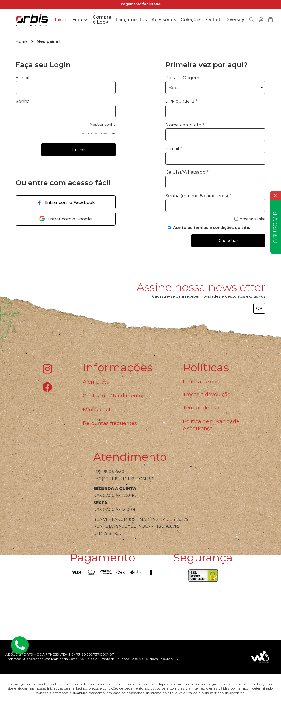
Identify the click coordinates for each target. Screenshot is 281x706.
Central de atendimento (112, 396)
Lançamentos (131, 19)
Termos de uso (201, 408)
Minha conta (98, 410)
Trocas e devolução (207, 395)
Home (22, 41)
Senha (23, 101)
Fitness (80, 19)
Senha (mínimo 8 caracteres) (198, 195)
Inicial (61, 19)
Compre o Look (102, 20)
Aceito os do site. (209, 229)
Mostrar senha (102, 124)
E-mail (66, 84)
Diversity (234, 19)
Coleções (191, 19)
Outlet (213, 19)
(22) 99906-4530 (108, 471)
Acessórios (163, 19)
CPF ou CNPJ (181, 101)
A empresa (96, 382)
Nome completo (184, 125)
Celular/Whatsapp (187, 172)
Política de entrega (206, 382)
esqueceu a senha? (99, 133)
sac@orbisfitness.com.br (123, 478)
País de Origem (182, 77)
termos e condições (213, 227)
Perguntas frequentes (110, 423)
